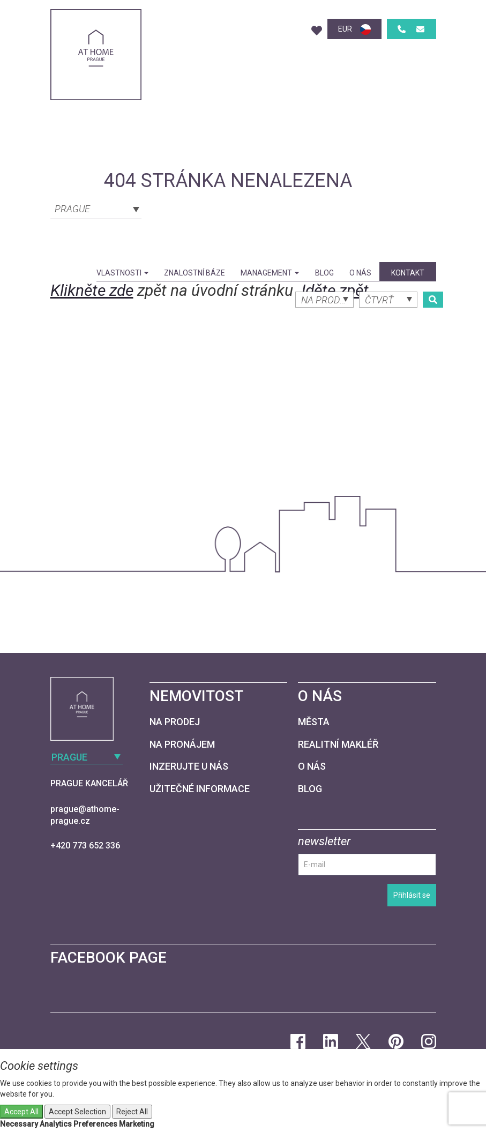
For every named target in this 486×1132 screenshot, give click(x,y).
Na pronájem (182, 744)
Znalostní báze (194, 273)
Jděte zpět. (335, 290)
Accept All (21, 1111)
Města (314, 721)
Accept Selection (77, 1111)
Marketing (136, 1124)
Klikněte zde (91, 290)
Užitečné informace (199, 788)
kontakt (407, 273)
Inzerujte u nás (188, 766)
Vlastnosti (122, 273)
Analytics (56, 1124)
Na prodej (174, 721)
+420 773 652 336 (85, 845)
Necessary (19, 1124)
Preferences (95, 1124)
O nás (360, 273)
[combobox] (95, 208)
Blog (324, 273)
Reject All (132, 1111)
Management (270, 273)
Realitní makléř (338, 744)
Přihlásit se (411, 895)
